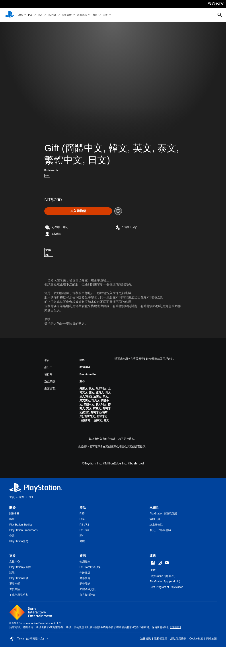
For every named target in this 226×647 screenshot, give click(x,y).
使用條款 (85, 561)
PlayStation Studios (20, 524)
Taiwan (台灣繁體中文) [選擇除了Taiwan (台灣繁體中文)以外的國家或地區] (29, 638)
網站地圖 (211, 638)
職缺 (12, 519)
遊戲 (20, 15)
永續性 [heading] (154, 507)
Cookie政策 (196, 638)
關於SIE (14, 513)
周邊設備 (67, 15)
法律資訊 (145, 638)
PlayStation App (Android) (165, 581)
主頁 (12, 497)
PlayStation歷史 (18, 541)
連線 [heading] (153, 555)
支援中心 (14, 561)
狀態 (12, 572)
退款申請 (14, 589)
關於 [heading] (12, 507)
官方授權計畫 (87, 594)
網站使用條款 (178, 638)
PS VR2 (84, 524)
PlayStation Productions (23, 530)
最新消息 (82, 15)
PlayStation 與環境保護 (163, 513)
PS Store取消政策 (90, 567)
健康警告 (85, 578)
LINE (153, 570)
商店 (94, 15)
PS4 (40, 15)
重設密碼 (14, 583)
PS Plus (52, 15)
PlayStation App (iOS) (162, 576)
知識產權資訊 (87, 589)
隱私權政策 (160, 638)
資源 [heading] (83, 555)
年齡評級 (85, 572)
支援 (105, 15)
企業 (12, 535)
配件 (82, 535)
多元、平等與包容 (160, 530)
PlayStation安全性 (20, 567)
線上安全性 (156, 524)
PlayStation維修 (18, 578)
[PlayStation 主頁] (9, 15)
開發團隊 (85, 583)
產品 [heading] (83, 507)
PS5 (30, 15)
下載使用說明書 (18, 594)
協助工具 (155, 519)
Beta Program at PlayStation (166, 587)
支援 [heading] (12, 555)
